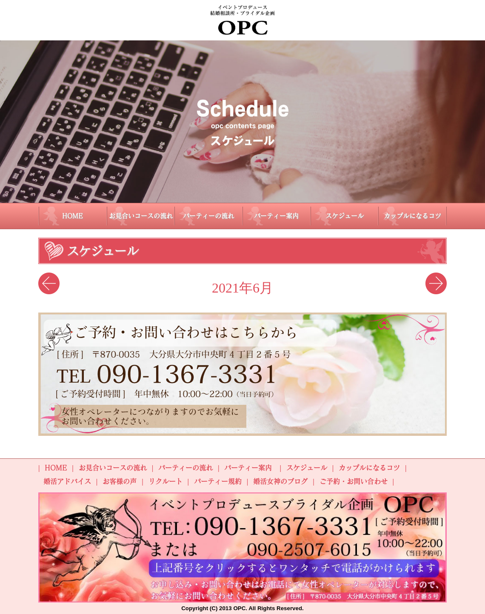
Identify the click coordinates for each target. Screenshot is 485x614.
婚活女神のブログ (280, 481)
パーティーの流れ (208, 216)
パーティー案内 (276, 216)
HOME (72, 216)
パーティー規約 (218, 481)
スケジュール (344, 216)
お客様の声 (120, 481)
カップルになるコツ (412, 216)
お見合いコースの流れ (141, 216)
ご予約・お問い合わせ (354, 481)
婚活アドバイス (67, 481)
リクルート (165, 481)
